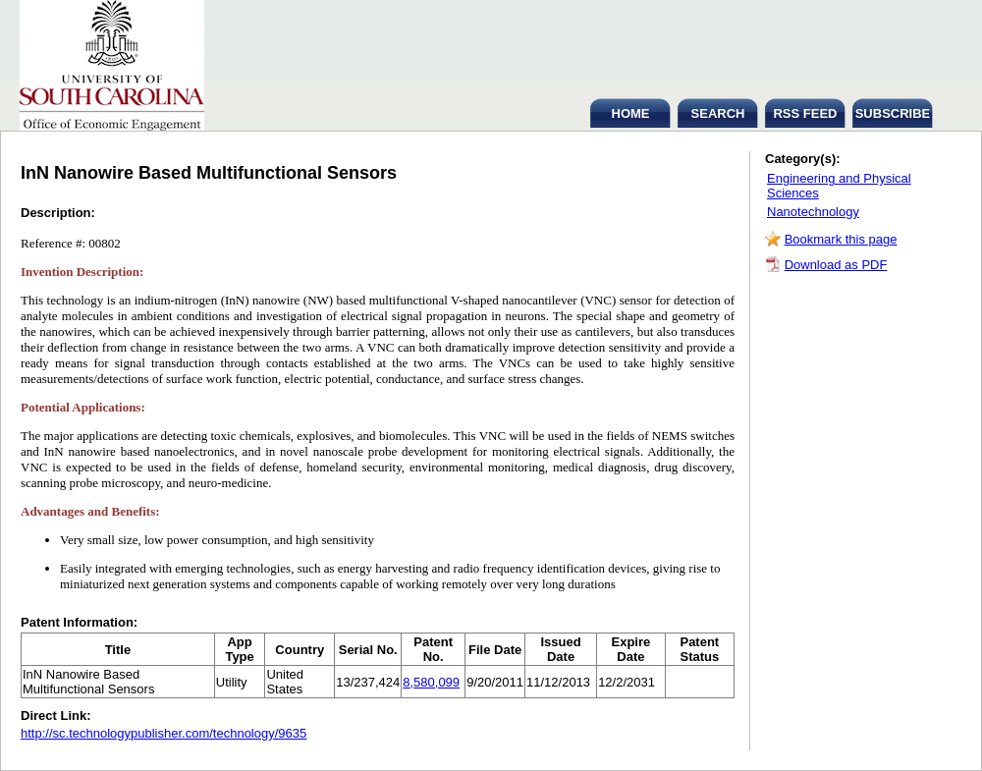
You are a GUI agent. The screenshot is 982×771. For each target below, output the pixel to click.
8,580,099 (431, 682)
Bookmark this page (841, 239)
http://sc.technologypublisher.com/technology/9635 (163, 733)
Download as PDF (836, 264)
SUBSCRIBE (893, 113)
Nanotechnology (813, 211)
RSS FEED (805, 113)
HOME (631, 113)
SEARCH (718, 113)
